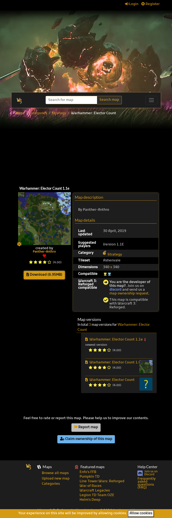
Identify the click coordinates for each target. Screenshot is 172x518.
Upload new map (56, 479)
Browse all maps (55, 473)
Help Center (148, 467)
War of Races (90, 486)
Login (131, 4)
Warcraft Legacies (95, 491)
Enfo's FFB (88, 472)
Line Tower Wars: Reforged (102, 481)
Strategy (59, 113)
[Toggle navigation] (151, 100)
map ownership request (128, 293)
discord (115, 290)
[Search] (72, 100)
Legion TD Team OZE (97, 495)
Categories (38, 113)
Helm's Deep (90, 500)
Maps (20, 113)
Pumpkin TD (90, 477)
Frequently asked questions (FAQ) (147, 483)
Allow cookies (141, 513)
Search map (109, 100)
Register (150, 4)
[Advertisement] (92, 149)
